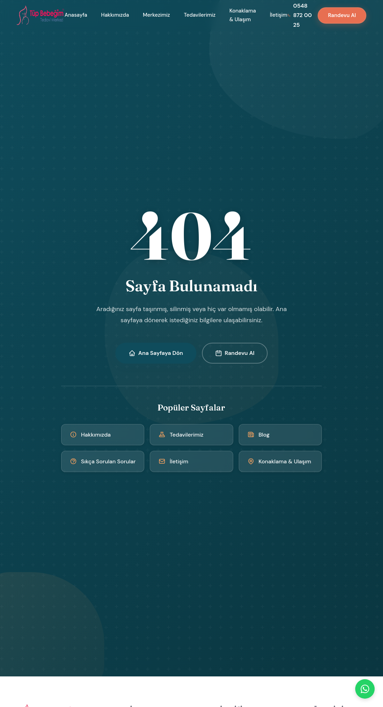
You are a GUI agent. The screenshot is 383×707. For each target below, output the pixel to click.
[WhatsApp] (365, 689)
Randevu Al (342, 15)
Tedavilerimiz (199, 14)
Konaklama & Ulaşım (242, 15)
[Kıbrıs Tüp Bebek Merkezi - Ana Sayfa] (41, 15)
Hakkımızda (115, 14)
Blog (258, 434)
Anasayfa (76, 14)
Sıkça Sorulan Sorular (103, 461)
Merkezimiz (156, 14)
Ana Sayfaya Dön (156, 353)
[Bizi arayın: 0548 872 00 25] (299, 15)
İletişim (278, 14)
